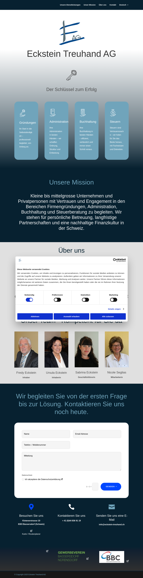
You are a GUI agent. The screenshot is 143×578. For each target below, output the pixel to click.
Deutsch (122, 5)
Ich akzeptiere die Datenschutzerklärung (42, 479)
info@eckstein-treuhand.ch (112, 524)
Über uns (102, 5)
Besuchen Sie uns (31, 515)
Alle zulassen (108, 316)
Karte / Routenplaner (31, 534)
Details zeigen (114, 309)
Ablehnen (35, 316)
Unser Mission (90, 5)
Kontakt (113, 5)
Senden (110, 487)
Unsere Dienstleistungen (70, 5)
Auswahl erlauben (71, 316)
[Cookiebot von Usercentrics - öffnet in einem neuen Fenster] (115, 260)
